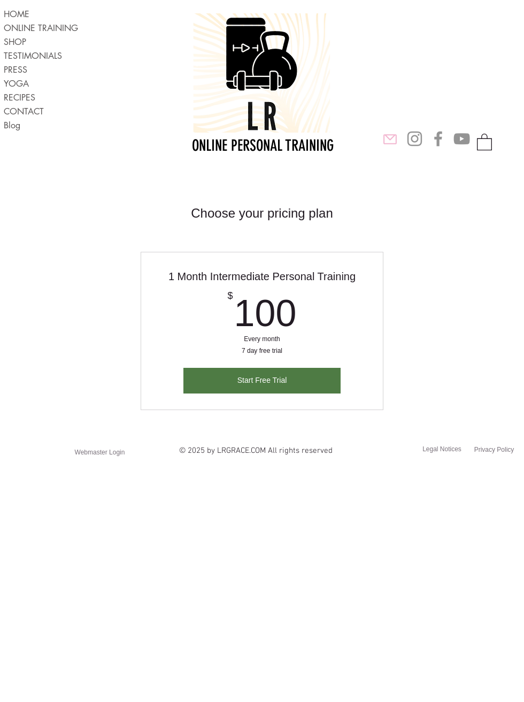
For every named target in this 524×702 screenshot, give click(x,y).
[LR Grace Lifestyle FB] (438, 139)
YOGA (16, 83)
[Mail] (389, 139)
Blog (12, 125)
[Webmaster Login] (99, 452)
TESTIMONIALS (33, 55)
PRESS (15, 69)
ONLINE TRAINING (41, 28)
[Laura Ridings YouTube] (462, 139)
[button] (484, 141)
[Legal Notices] (442, 449)
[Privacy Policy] (494, 450)
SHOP (15, 42)
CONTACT (24, 111)
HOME (16, 14)
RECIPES (19, 97)
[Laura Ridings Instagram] (415, 139)
